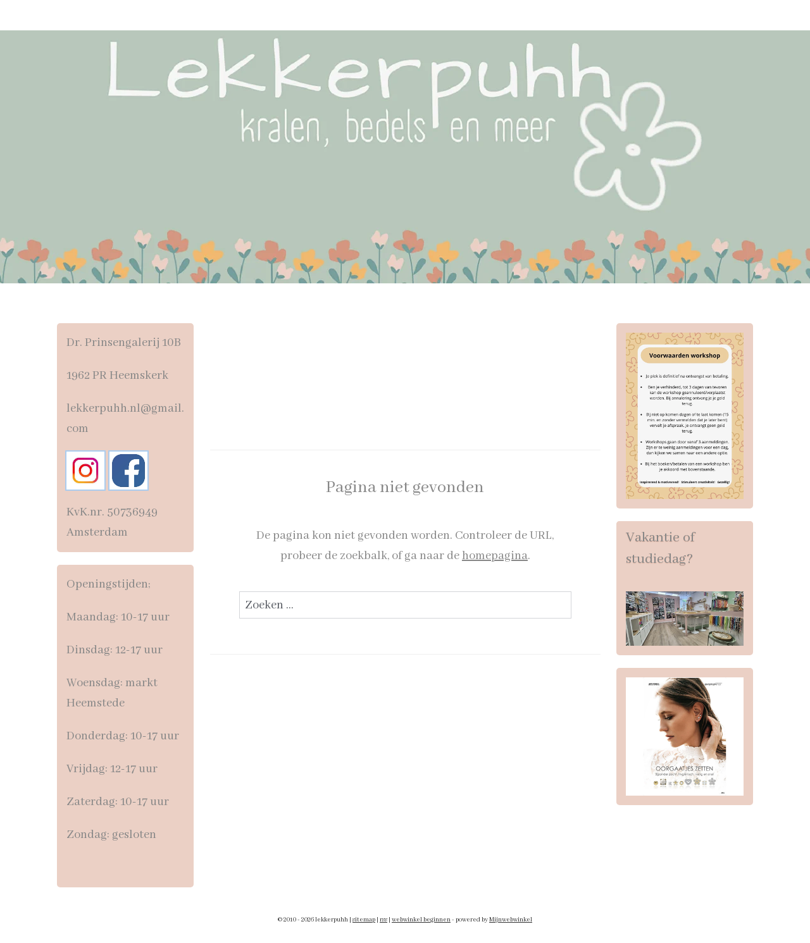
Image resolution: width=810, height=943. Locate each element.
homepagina (494, 556)
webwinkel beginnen (421, 920)
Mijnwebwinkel (510, 920)
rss (383, 920)
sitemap (363, 920)
